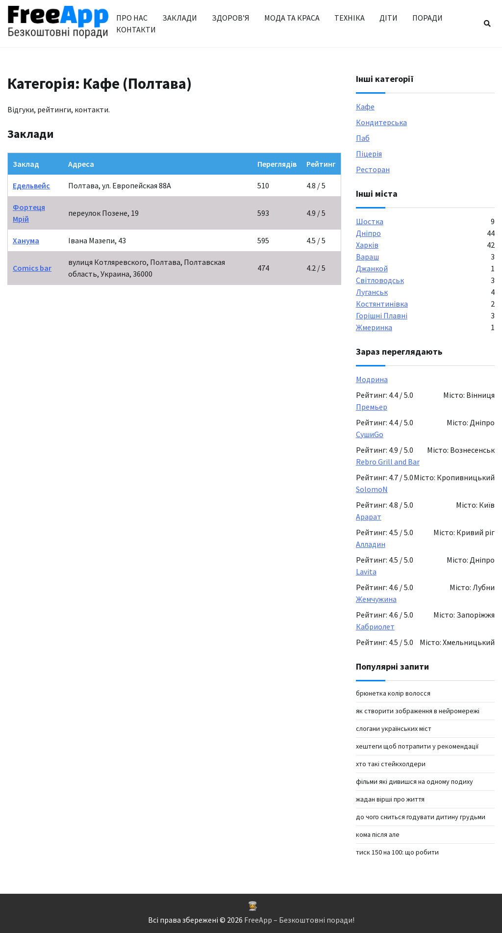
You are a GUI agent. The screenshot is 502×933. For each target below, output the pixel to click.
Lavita (366, 571)
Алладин (370, 544)
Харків (367, 245)
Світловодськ (380, 280)
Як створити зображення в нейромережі (417, 710)
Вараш (367, 256)
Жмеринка (374, 327)
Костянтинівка (382, 304)
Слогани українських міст (393, 728)
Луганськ (372, 292)
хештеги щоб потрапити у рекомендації (417, 746)
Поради (427, 18)
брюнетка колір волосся (393, 693)
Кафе (365, 106)
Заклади (179, 18)
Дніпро (368, 233)
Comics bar (32, 268)
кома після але (378, 834)
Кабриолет (375, 626)
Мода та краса (292, 18)
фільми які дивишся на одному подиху (414, 781)
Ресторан (373, 169)
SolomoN (372, 489)
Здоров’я (231, 18)
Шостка (369, 221)
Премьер (371, 407)
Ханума (26, 240)
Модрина (372, 379)
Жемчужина (376, 599)
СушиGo (369, 434)
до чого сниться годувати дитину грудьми (420, 816)
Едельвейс (31, 185)
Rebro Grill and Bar (388, 461)
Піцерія (369, 153)
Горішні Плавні (381, 315)
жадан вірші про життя (390, 799)
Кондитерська (381, 122)
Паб (363, 138)
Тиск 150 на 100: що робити (397, 852)
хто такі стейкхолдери (391, 763)
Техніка (349, 18)
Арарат (368, 516)
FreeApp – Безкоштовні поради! (299, 920)
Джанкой (372, 268)
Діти (388, 18)
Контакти (136, 29)
